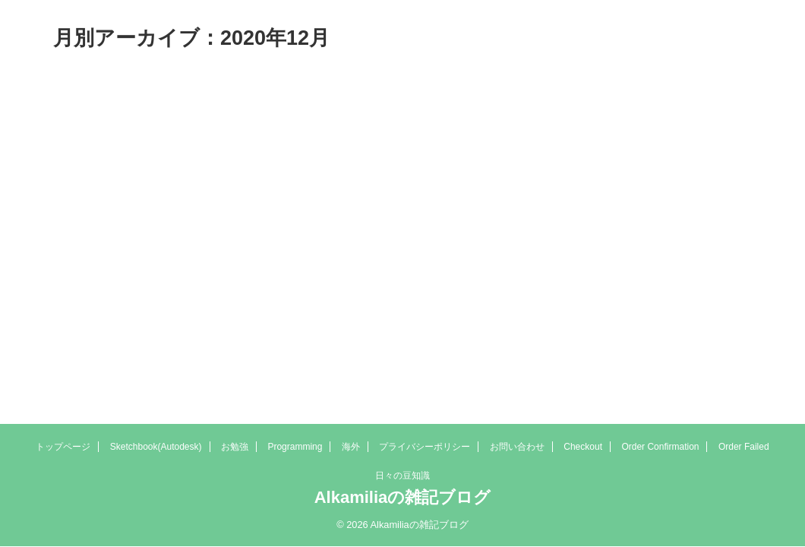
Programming (294, 446)
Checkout (583, 446)
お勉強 (234, 446)
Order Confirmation (660, 446)
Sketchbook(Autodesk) (156, 446)
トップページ (63, 446)
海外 (351, 446)
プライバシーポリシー (424, 446)
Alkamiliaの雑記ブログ (402, 497)
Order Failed (743, 446)
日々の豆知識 (402, 475)
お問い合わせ (517, 446)
